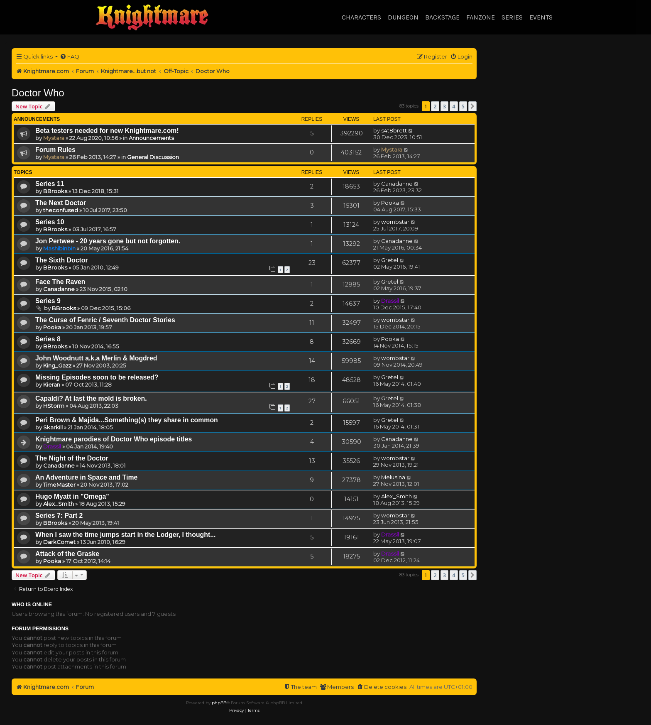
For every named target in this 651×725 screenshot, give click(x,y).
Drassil (390, 300)
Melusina (393, 477)
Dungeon (403, 17)
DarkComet (59, 542)
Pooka (390, 202)
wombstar (395, 221)
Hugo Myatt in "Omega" (72, 496)
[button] (472, 106)
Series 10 (49, 221)
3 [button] (444, 106)
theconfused (60, 210)
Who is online (32, 604)
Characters (361, 17)
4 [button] (453, 106)
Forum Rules (55, 149)
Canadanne (397, 183)
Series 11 (49, 183)
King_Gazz (57, 365)
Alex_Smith (58, 503)
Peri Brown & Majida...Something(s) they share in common (126, 420)
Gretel (389, 260)
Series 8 (48, 339)
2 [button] (434, 106)
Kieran (51, 384)
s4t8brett (394, 130)
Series (512, 17)
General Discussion (153, 157)
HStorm (53, 405)
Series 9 (48, 300)
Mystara (53, 138)
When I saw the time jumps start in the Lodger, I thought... (125, 534)
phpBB (219, 702)
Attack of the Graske (67, 553)
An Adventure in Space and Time (86, 477)
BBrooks (55, 191)
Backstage (442, 17)
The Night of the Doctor (71, 458)
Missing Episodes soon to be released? (96, 377)
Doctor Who (38, 92)
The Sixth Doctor (61, 260)
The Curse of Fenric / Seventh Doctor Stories (105, 319)
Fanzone (480, 17)
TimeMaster (59, 484)
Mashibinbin (59, 248)
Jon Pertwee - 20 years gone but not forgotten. (107, 241)
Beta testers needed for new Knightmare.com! (107, 130)
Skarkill (53, 427)
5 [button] (463, 106)
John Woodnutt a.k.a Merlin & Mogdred (96, 358)
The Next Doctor (60, 202)
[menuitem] (69, 57)
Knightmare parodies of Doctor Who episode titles (113, 439)
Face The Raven (60, 281)
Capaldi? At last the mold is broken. (91, 398)
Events (541, 17)
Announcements (151, 138)
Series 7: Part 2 (59, 515)
